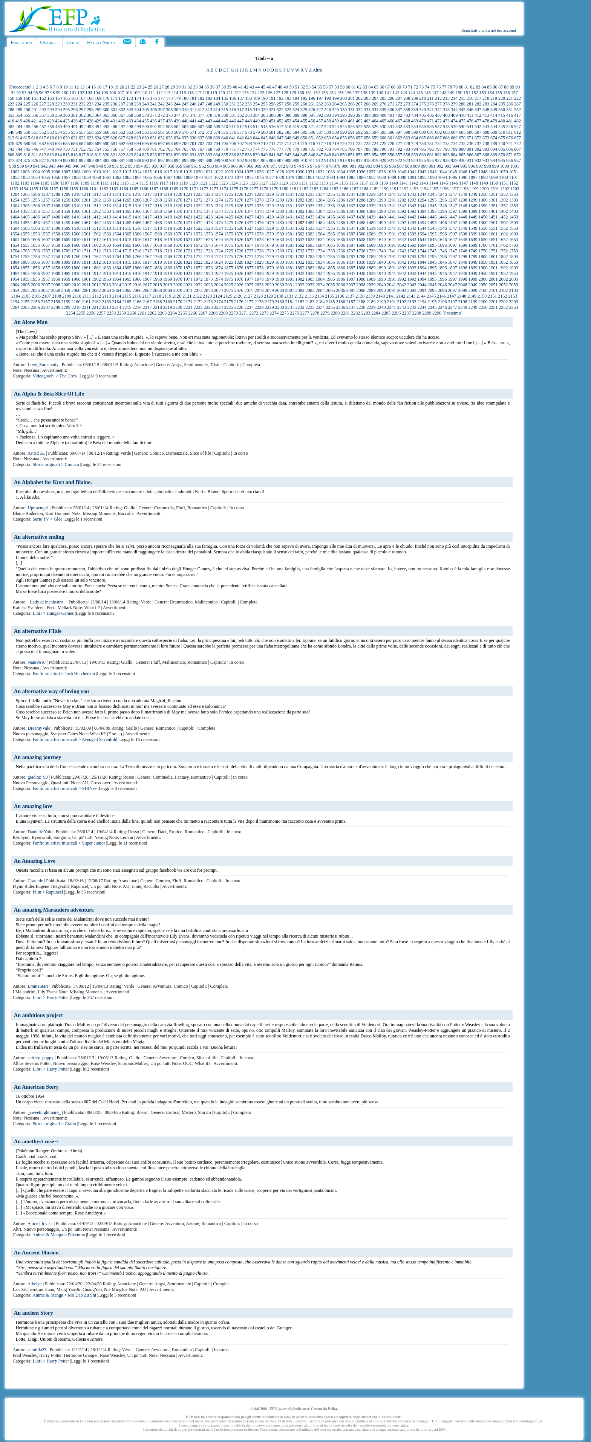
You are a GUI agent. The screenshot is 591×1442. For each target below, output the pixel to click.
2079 (269, 290)
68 (393, 87)
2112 (96, 296)
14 (88, 87)
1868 (157, 267)
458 (327, 121)
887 (121, 160)
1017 (167, 171)
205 (383, 98)
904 (256, 160)
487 (42, 126)
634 (177, 138)
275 (422, 104)
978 (329, 166)
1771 (188, 256)
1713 (106, 251)
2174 (218, 301)
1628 (258, 239)
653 (327, 138)
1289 (371, 200)
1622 (197, 239)
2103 (513, 290)
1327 (248, 205)
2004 (15, 284)
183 (208, 98)
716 (311, 143)
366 (113, 115)
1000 (504, 166)
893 (169, 160)
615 (26, 138)
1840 (381, 262)
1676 (238, 245)
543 (485, 126)
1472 (198, 222)
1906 (35, 273)
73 (421, 87)
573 (208, 132)
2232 (299, 307)
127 (277, 92)
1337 (350, 205)
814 (58, 154)
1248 (462, 194)
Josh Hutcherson (80, 673)
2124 (217, 296)
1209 (65, 194)
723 (367, 143)
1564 (116, 234)
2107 (46, 296)
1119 (183, 183)
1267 (147, 200)
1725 (228, 251)
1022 (218, 171)
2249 (472, 307)
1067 (167, 177)
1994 (422, 279)
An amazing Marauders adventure (54, 910)
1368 (157, 211)
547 (517, 126)
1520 (177, 228)
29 (172, 87)
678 (11, 143)
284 (493, 104)
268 (367, 104)
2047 (452, 284)
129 (292, 92)
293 (50, 109)
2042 (401, 284)
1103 (24, 183)
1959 (65, 279)
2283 (365, 313)
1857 (45, 267)
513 (248, 126)
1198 (464, 188)
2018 (157, 284)
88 (506, 87)
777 (280, 149)
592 (359, 132)
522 (319, 126)
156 (506, 92)
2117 (146, 296)
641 (232, 138)
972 (282, 166)
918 (367, 160)
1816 (136, 262)
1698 (462, 245)
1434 (320, 217)
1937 (350, 273)
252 (240, 104)
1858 (55, 267)
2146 (441, 296)
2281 (345, 313)
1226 (238, 194)
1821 (187, 262)
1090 (401, 177)
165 (66, 98)
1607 (45, 239)
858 (406, 154)
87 (500, 87)
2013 (106, 284)
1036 (360, 171)
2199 (473, 301)
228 (50, 104)
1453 (513, 217)
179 (177, 98)
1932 (299, 273)
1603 (513, 234)
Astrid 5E (36, 453)
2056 (35, 290)
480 (501, 121)
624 (98, 138)
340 (422, 109)
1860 (76, 267)
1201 (494, 188)
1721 (187, 251)
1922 (197, 273)
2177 (249, 301)
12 (76, 87)
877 (42, 160)
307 (161, 109)
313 (208, 109)
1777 (249, 256)
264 (335, 104)
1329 (269, 205)
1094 (442, 177)
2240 (381, 307)
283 (485, 104)
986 (392, 166)
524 (335, 126)
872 (517, 154)
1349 (472, 205)
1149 (483, 183)
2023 (208, 284)
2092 (401, 290)
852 (359, 154)
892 (161, 160)
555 (66, 132)
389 (295, 115)
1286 (340, 200)
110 (144, 92)
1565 (127, 234)
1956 (35, 279)
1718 (157, 251)
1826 (238, 262)
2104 (15, 296)
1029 (289, 171)
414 (493, 115)
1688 (361, 245)
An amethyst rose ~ (36, 1141)
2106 (36, 296)
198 (327, 98)
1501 (493, 222)
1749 (472, 251)
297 (82, 109)
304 (137, 109)
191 (272, 98)
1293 (411, 200)
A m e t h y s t (40, 1223)
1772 (198, 256)
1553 (513, 228)
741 (509, 143)
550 (26, 132)
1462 (96, 222)
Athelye (35, 1283)
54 (314, 87)
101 (73, 92)
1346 (442, 205)
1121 (203, 183)
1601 (493, 234)
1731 (289, 251)
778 (288, 149)
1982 (300, 279)
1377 (249, 211)
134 (332, 92)
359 (58, 115)
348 (485, 109)
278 (446, 104)
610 (501, 132)
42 (246, 87)
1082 (320, 177)
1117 (163, 183)
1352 (503, 205)
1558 (55, 234)
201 (351, 98)
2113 (106, 296)
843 (288, 154)
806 (509, 149)
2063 (106, 290)
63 (365, 87)
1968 (157, 279)
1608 (55, 239)
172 (121, 98)
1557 (45, 234)
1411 (86, 217)
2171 (188, 301)
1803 (513, 256)
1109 (85, 183)
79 (455, 87)
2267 (202, 313)
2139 (370, 296)
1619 (167, 239)
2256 (90, 313)
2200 (483, 301)
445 (224, 121)
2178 (259, 301)
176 (153, 98)
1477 (249, 222)
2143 (410, 296)
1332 (299, 205)
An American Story (36, 1087)
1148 (473, 183)
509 (216, 126)
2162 (96, 301)
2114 (116, 296)
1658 (55, 245)
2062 (96, 290)
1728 (258, 251)
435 (145, 121)
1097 (473, 177)
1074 (238, 177)
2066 (137, 290)
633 (169, 138)
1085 (350, 177)
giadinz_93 (37, 777)
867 (478, 154)
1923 (208, 273)
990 (424, 166)
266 (351, 104)
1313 (106, 205)
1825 (228, 262)
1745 (431, 251)
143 (403, 92)
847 (319, 154)
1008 (76, 171)
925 (422, 160)
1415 (126, 217)
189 (256, 98)
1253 (513, 194)
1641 (391, 239)
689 (98, 143)
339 (414, 109)
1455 (25, 222)
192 (280, 98)
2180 (279, 301)
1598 (462, 234)
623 (90, 138)
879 (58, 160)
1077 (269, 177)
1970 (177, 279)
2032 (299, 284)
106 (112, 92)
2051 (493, 284)
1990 (381, 279)
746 (34, 149)
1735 (330, 251)
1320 (177, 205)
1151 (503, 183)
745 (26, 149)
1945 (431, 273)
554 (58, 132)
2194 (422, 301)
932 (478, 160)
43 (252, 87)
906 (272, 160)
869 (493, 154)
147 (435, 92)
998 (487, 166)
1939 (370, 273)
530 (383, 126)
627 (121, 138)
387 (280, 115)
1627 (248, 239)
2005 (25, 284)
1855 (25, 267)
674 (493, 138)
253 (248, 104)
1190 (384, 188)
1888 (361, 267)
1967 (147, 279)
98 (53, 92)
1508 (55, 228)
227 (42, 104)
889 (137, 160)
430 (106, 121)
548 (11, 132)
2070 (177, 290)
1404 (15, 217)
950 (107, 166)
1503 (513, 222)
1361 (86, 211)
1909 (65, 273)
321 (272, 109)
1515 (126, 228)
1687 (350, 245)
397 (359, 115)
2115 (126, 296)
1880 (279, 267)
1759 (65, 256)
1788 (361, 256)
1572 (198, 234)
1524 (218, 228)
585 (303, 132)
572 (201, 132)
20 (121, 87)
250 (224, 104)
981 (353, 166)
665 (422, 138)
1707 (45, 251)
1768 (157, 256)
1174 (223, 188)
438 (169, 121)
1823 (208, 262)
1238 (360, 194)
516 (272, 126)
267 (359, 104)
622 (82, 138)
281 (470, 104)
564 (137, 132)
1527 (248, 228)
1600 (483, 234)
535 (422, 126)
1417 (147, 217)
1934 (320, 273)
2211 (86, 307)
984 (377, 166)
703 (208, 143)
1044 (442, 171)
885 (106, 160)
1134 (333, 183)
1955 (25, 279)
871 (509, 154)
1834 (320, 262)
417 (517, 115)
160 (26, 98)
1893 (411, 267)
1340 (381, 205)
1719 (167, 251)
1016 (157, 171)
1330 (279, 205)
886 (113, 160)
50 (291, 87)
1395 (432, 211)
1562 (96, 234)
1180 (284, 188)
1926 (238, 273)
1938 (360, 273)
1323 (208, 205)
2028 (258, 284)
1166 (144, 188)
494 (98, 126)
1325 (228, 205)
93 (24, 92)
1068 (177, 177)
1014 (136, 171)
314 (216, 109)
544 (493, 126)
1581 (289, 234)
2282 (355, 313)
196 (311, 98)
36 (212, 87)
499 (137, 126)
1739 (370, 251)
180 (185, 98)
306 (153, 109)
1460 (76, 222)
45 (263, 87)
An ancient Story (33, 1313)
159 (18, 98)
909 (295, 160)
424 (58, 121)
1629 (269, 239)
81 (466, 87)
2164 (116, 301)
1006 (55, 171)
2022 (197, 284)
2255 (80, 313)
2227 (248, 307)
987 (400, 166)
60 (348, 87)
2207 (45, 307)
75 (432, 87)
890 (145, 160)
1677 (249, 245)
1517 (147, 228)
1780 (279, 256)
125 (261, 92)
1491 (391, 222)
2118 (156, 296)
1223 (208, 194)
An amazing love (33, 806)
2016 (136, 284)
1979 (269, 279)
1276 (238, 200)
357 (42, 115)
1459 (65, 222)
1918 (157, 273)
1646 (442, 239)
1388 (361, 211)
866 (470, 154)
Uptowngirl (38, 507)
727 (398, 143)
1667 (147, 245)
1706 (35, 251)
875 (26, 160)
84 (483, 87)
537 (438, 126)
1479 (269, 222)
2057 (45, 290)
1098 (483, 177)
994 (456, 166)
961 (194, 166)
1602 (503, 234)
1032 (320, 171)
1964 (116, 279)
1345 (431, 205)
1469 (167, 222)
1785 (330, 256)
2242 (401, 307)
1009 (86, 171)
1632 (299, 239)
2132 (298, 296)
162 (42, 98)
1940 (381, 273)
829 (177, 154)
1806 (35, 262)
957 (163, 166)
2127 (248, 296)
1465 (127, 222)
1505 (25, 228)
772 (240, 149)
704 (216, 143)
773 (248, 149)
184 (216, 98)
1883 (310, 267)
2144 (421, 296)
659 (375, 138)
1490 (381, 222)
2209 (65, 307)
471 (430, 121)
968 (250, 166)
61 (353, 87)
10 (65, 87)
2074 (218, 290)
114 (174, 92)
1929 (269, 273)
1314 (116, 205)
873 (11, 160)
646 (272, 138)
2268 (212, 313)
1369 (167, 211)
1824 (218, 262)
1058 (76, 177)
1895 (432, 267)
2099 (473, 290)
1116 (153, 183)
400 (383, 115)
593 (367, 132)
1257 (45, 200)
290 (26, 109)
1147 (463, 183)
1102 (15, 183)
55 (319, 87)
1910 (76, 273)
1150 (493, 183)
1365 (127, 211)
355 (26, 115)
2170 (177, 301)
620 (66, 138)
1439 (370, 217)
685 (66, 143)
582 (280, 132)
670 (462, 138)
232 (82, 104)
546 (509, 126)
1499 (473, 222)
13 (82, 87)
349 (493, 109)
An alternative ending (39, 537)
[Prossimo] (452, 313)
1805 (25, 262)
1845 (431, 262)
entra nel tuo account (498, 30)
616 (34, 138)
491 (74, 126)
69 (399, 87)
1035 (350, 171)
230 (66, 104)
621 (74, 138)
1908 (55, 273)
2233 (309, 307)
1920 (177, 273)
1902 (503, 267)
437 (161, 121)
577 (240, 132)
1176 (243, 188)
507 (201, 126)
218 (485, 98)
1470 (177, 222)
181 (193, 98)
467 (398, 121)
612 (517, 132)
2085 (330, 290)
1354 (15, 211)
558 (90, 132)
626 (113, 138)
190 (264, 98)
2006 (35, 284)
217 (478, 98)
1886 (340, 267)
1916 (136, 273)
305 (145, 109)
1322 (197, 205)
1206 (35, 194)
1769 (167, 256)
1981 (289, 279)
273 (406, 104)
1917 (147, 273)
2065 (127, 290)
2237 (350, 307)
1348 (462, 205)
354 (18, 115)
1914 (116, 273)
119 (213, 92)
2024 (218, 284)
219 (493, 98)
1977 (249, 279)
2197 (452, 301)
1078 (279, 177)
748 (50, 149)
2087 (350, 290)
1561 (86, 234)
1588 (361, 234)
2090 (381, 290)
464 (375, 121)
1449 (472, 217)
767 (201, 149)
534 (414, 126)
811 (34, 154)
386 (272, 115)
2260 (131, 313)
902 (240, 160)
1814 (116, 262)
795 (422, 149)
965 (226, 166)
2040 (381, 284)
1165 (133, 188)
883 (90, 160)
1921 (187, 273)
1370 (177, 211)
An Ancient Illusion (36, 1253)
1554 (15, 234)
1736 (340, 251)
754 (98, 149)
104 (96, 92)
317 (240, 109)
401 (390, 115)
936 (509, 160)
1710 (76, 251)
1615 (126, 239)
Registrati (469, 30)
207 (398, 98)
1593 (411, 234)
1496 (442, 222)
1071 (208, 177)
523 (327, 126)
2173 (208, 301)
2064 (116, 290)
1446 (442, 217)
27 (161, 87)
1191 (394, 188)
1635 (330, 239)
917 (359, 160)
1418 (157, 217)
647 (280, 138)
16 (99, 87)
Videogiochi (43, 376)
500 (145, 126)
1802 (503, 256)
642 (240, 138)
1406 (35, 217)
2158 (55, 301)
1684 (320, 245)
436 (153, 121)
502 (161, 126)
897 (201, 160)
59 (342, 87)
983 (369, 166)
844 (295, 154)
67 (387, 87)
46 (268, 87)
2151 (492, 296)
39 (229, 87)
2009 (65, 284)
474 (454, 121)
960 (187, 166)
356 (34, 115)
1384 (320, 211)
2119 (166, 296)
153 (482, 92)
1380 (279, 211)
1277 (249, 200)
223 (11, 104)
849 (335, 154)
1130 (293, 183)
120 (221, 92)
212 (438, 98)
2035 (330, 284)
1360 (76, 211)
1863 (106, 267)
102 (81, 92)
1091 (411, 177)
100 (65, 92)
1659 (65, 245)
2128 (258, 296)
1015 (147, 171)
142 (395, 92)
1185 (333, 188)
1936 (340, 273)
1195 (434, 188)
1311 (86, 205)
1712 (96, 251)
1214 (116, 194)
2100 (483, 290)
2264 (172, 313)
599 (414, 132)
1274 (218, 200)
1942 (401, 273)
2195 (432, 301)
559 (98, 132)
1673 (208, 245)
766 (193, 149)
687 (82, 143)
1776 (238, 256)
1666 (137, 245)
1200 (484, 188)
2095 (432, 290)
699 (177, 143)
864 (454, 154)
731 (430, 143)
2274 (274, 313)
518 (288, 126)
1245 (431, 194)
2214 (116, 307)
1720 (177, 251)
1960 (76, 279)
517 (280, 126)
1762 (96, 256)
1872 (198, 267)
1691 (391, 245)
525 (343, 126)
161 (34, 98)
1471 (188, 222)
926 (430, 160)
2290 (436, 313)
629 (137, 138)
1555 (25, 234)
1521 (187, 228)
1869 (167, 267)
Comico (72, 464)
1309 (65, 205)
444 (216, 121)
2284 (375, 313)
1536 (340, 228)
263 (327, 104)
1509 (65, 228)
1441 (391, 217)
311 (193, 109)
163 (50, 98)
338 (406, 109)
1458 (55, 222)
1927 (248, 273)
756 (113, 149)
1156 (43, 188)
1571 (188, 234)
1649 (472, 239)
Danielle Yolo (40, 831)
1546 (442, 228)
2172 (198, 301)
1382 (300, 211)
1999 (473, 279)
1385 (330, 211)
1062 (116, 177)
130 (300, 92)
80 (461, 87)
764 (177, 149)
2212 (96, 307)
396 (351, 115)
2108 (56, 296)
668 (446, 138)
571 (193, 132)
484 (18, 126)
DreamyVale (39, 728)
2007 (45, 284)
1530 (279, 228)
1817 (147, 262)
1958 (55, 279)
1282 (300, 200)
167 (82, 98)
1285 (330, 200)
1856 (35, 267)
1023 (228, 171)
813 (50, 154)
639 (216, 138)
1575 (228, 234)
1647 (452, 239)
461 (351, 121)
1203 (514, 188)
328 (327, 109)
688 (90, 143)
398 (367, 115)
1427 (248, 217)
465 (383, 121)
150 (459, 92)
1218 (157, 194)
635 (185, 138)
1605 (25, 239)
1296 (442, 200)
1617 (147, 239)
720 (343, 143)
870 (501, 154)
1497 (452, 222)
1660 (76, 245)
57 (331, 87)
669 (454, 138)
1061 (106, 177)
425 (66, 121)
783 (327, 149)
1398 (462, 211)
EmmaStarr (38, 986)
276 (430, 104)
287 (517, 104)
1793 (411, 256)
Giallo (70, 1123)
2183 (310, 301)
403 (406, 115)
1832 (299, 262)
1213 (106, 194)
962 (202, 166)
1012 (116, 171)
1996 (442, 279)
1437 (350, 217)
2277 (304, 313)
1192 (404, 188)
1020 (197, 171)
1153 (13, 188)
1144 (433, 183)
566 (153, 132)
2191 (391, 301)
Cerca (72, 42)
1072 (218, 177)
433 (129, 121)
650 (303, 138)
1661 (86, 245)
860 (422, 154)
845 (303, 154)
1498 (462, 222)
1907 (45, 273)
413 (485, 115)
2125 (227, 296)
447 (240, 121)
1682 (300, 245)
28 (167, 87)
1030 (299, 171)
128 (285, 92)
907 (280, 160)
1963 (106, 279)
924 (414, 160)
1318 (157, 205)
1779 (269, 256)
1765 (127, 256)
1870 (177, 267)
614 (18, 138)
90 (517, 87)
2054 (15, 290)
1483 (310, 222)
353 (11, 115)
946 (76, 166)
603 (446, 132)
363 (90, 115)
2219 (167, 307)
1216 (136, 194)
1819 (167, 262)
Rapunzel (54, 892)
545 (501, 126)
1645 (431, 239)
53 (308, 87)
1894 (422, 267)
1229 (269, 194)
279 (454, 104)
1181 (294, 188)
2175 (228, 301)
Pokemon (76, 1234)
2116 (136, 296)
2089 (371, 290)
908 (288, 160)
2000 (483, 279)
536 (430, 126)
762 (161, 149)
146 (427, 92)
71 (410, 87)
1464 (116, 222)
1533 (309, 228)
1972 (198, 279)
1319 (167, 205)
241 (153, 104)
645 (264, 138)
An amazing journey (37, 757)
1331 (289, 205)
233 (90, 104)
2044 (421, 284)
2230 (279, 307)
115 (182, 92)
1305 (25, 205)
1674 (218, 245)
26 (155, 87)
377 (201, 115)
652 (319, 138)
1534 (320, 228)
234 (98, 104)
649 (295, 138)
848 (327, 154)
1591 (391, 234)
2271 (243, 313)
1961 (86, 279)
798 (446, 149)
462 (359, 121)
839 (256, 154)
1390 (381, 211)
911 (311, 160)
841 (272, 154)
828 (169, 154)
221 (509, 98)
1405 (25, 217)
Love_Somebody (43, 364)
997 (479, 166)
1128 (273, 183)
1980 (279, 279)
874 (18, 160)
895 (185, 160)
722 (359, 143)
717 (319, 143)
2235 (330, 307)
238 (129, 104)
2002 (503, 279)
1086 (361, 177)
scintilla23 (37, 1349)
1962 (96, 279)
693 (129, 143)
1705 (25, 251)
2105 (26, 296)
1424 (218, 217)
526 (351, 126)
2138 (359, 296)
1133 (323, 183)
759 (137, 149)
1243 (411, 194)
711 (272, 143)
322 (280, 109)
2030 (279, 284)
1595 (432, 234)
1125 (243, 183)
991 (432, 166)
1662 (96, 245)
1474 (218, 222)
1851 (493, 262)
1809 (65, 262)
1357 (45, 211)
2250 (482, 307)
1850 (482, 262)
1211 (86, 194)
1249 (472, 194)
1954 (15, 279)
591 (351, 132)
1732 (299, 251)
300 (106, 109)
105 (104, 92)
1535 (330, 228)
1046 (462, 171)
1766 (137, 256)
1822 (197, 262)
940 (28, 166)
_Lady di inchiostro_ (46, 602)
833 (208, 154)
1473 (208, 222)
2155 (25, 301)
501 (153, 126)
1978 (259, 279)
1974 (218, 279)
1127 (263, 183)
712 (280, 143)
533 (406, 126)
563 (129, 132)
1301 (493, 200)
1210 (76, 194)
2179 (269, 301)
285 (501, 104)
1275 (228, 200)
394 (335, 115)
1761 (86, 256)
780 (303, 149)
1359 (65, 211)
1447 (452, 217)
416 (509, 115)
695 (145, 143)
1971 (188, 279)
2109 (66, 296)
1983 (310, 279)
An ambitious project (38, 1015)
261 (311, 104)
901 (232, 160)
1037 (370, 171)
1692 (401, 245)
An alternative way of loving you (51, 691)
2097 (452, 290)
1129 (283, 183)
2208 (55, 307)
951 (115, 166)
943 (52, 166)
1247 (452, 194)
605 (462, 132)
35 (206, 87)
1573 (208, 234)
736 (470, 143)
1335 (330, 205)
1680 (279, 245)
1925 (228, 273)
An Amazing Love (34, 861)
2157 (45, 301)
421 (34, 121)
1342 (401, 205)
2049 (472, 284)
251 (232, 104)
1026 (258, 171)
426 (74, 121)
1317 (147, 205)
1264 (116, 200)
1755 (25, 256)
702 (201, 143)
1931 (289, 273)
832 (201, 154)
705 (224, 143)
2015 (126, 284)
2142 (400, 296)
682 (42, 143)
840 (264, 154)
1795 (432, 256)
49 (285, 87)
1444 (421, 217)
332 (359, 109)
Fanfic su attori (46, 673)
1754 (15, 256)
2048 (462, 284)
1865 (127, 267)
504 (177, 126)
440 (185, 121)
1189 (374, 188)
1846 (442, 262)
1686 (340, 245)
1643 (411, 239)
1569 (167, 234)
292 (42, 109)
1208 (55, 194)
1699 (473, 245)
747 (42, 149)
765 (185, 149)
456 (311, 121)
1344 (421, 205)
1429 (269, 217)
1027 (269, 171)
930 (462, 160)
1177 (254, 188)
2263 (162, 313)
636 (193, 138)
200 (343, 98)
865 (462, 154)
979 (337, 166)
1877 (249, 267)
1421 (187, 217)
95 (36, 92)
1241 (391, 194)
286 (509, 104)
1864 (116, 267)
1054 (35, 177)
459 (335, 121)
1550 (482, 228)
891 (153, 160)
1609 (65, 239)
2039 (370, 284)
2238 (360, 307)
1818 (157, 262)
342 (438, 109)
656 (351, 138)
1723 (208, 251)
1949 (472, 273)
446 (232, 121)
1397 (452, 211)
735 (462, 143)
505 (185, 126)
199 (335, 98)
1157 (53, 188)
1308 (55, 205)
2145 (431, 296)
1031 (309, 171)
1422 (197, 217)
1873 (208, 267)
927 (438, 160)
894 (177, 160)
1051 (513, 171)
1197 (454, 188)
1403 (513, 211)
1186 (344, 188)
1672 (198, 245)
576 (232, 132)
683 (50, 143)
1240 (381, 194)
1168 (163, 188)
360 (66, 115)
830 (185, 154)
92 (19, 92)
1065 (147, 177)
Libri (37, 613)
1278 (259, 200)
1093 (432, 177)
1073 (228, 177)
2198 (462, 301)
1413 (106, 217)
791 (390, 149)
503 (169, 126)
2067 (147, 290)
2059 (65, 290)
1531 (289, 228)
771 (232, 149)
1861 (86, 267)
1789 (371, 256)
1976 (238, 279)
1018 (177, 171)
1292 (401, 200)
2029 (269, 284)
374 (177, 115)
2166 (137, 301)
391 (311, 115)
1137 (363, 183)
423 (50, 121)
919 (375, 160)
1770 (177, 256)
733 (446, 143)
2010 (76, 284)
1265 (127, 200)
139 (372, 92)
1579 (269, 234)
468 (406, 121)
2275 (284, 313)
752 (82, 149)
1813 (106, 262)
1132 (313, 183)
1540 (381, 228)
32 (189, 87)
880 (66, 160)
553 (50, 132)
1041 (411, 171)
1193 (414, 188)
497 (121, 126)
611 (509, 132)
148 (443, 92)
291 (34, 109)
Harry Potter (57, 997)
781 (311, 149)
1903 (513, 267)
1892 (401, 267)
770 (224, 149)
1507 (45, 228)
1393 (411, 211)
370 (145, 115)
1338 (360, 205)
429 (98, 121)
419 (18, 121)
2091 (391, 290)
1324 (218, 205)
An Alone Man (31, 322)
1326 (238, 205)
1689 (371, 245)
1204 (15, 194)
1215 (126, 194)
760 (145, 149)
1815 (126, 262)
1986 (340, 279)
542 (478, 126)
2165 (127, 301)
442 (201, 121)
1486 (340, 222)
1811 (86, 262)
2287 (406, 313)
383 (248, 115)
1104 (35, 183)
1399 (473, 211)
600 (422, 132)
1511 (86, 228)
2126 (237, 296)
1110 (94, 183)
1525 (228, 228)
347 (478, 109)
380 (224, 115)
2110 (76, 296)
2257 (101, 313)
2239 (370, 307)
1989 (371, 279)
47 (274, 87)
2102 (503, 290)
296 (74, 109)
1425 (228, 217)
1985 (330, 279)
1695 (432, 245)
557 (82, 132)
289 (18, 109)
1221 (187, 194)
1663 (106, 245)
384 (256, 115)
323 (288, 109)
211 (430, 98)
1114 (134, 183)
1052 (15, 177)
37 (218, 87)
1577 (249, 234)
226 (34, 104)
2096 (442, 290)
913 (327, 160)
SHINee (89, 788)
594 (375, 132)
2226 (238, 307)
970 (266, 166)
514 (256, 126)
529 (375, 126)
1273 (208, 200)
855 (383, 154)
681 (34, 143)
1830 (279, 262)
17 (105, 87)
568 (169, 132)
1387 (350, 211)
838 (248, 154)
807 (517, 149)
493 (90, 126)
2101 (493, 290)
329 (335, 109)
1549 (472, 228)
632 (161, 138)
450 (264, 121)
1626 (238, 239)
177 (161, 98)
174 (137, 98)
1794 (422, 256)
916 (351, 160)
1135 (343, 183)
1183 (313, 188)
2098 (462, 290)
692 (121, 143)
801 (470, 149)
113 (167, 92)
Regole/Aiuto (101, 42)
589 (335, 132)
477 (478, 121)
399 (375, 115)
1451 (493, 217)
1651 (493, 239)
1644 (421, 239)
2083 (310, 290)
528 (367, 126)
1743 (411, 251)
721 (351, 143)
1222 (197, 194)
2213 (106, 307)
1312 (96, 205)
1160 (83, 188)
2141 (390, 296)
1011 (106, 171)
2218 (157, 307)
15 (93, 87)
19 (116, 87)
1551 (493, 228)
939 (20, 166)
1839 (370, 262)
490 (66, 126)
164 (58, 98)
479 (493, 121)
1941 (391, 273)
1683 (310, 245)
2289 (426, 313)
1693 (411, 245)
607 (478, 132)
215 (462, 98)
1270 (177, 200)
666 (430, 138)
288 (11, 109)
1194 (424, 188)
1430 (279, 217)
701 (193, 143)
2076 (238, 290)
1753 (513, 251)
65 (376, 87)
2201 (493, 301)
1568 (157, 234)
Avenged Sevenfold (99, 739)
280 (462, 104)
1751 (493, 251)
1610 (76, 239)
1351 (493, 205)
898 (208, 160)
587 (319, 132)
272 (398, 104)
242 (161, 104)
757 (121, 149)
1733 (309, 251)
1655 (25, 245)
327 (319, 109)
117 (198, 92)
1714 (116, 251)
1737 (350, 251)
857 (398, 154)
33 (195, 87)
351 (509, 109)
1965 (127, 279)
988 (408, 166)
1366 (137, 211)
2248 (462, 307)
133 (324, 92)
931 (470, 160)
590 (343, 132)
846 (311, 154)
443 (208, 121)
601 (430, 132)
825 (145, 154)
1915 (126, 273)
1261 (86, 200)
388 (288, 115)
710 (264, 143)
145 (419, 92)
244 (177, 104)
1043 (431, 171)
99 (58, 92)
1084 (340, 177)
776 (272, 149)
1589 (371, 234)
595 (383, 132)
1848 (462, 262)
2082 (300, 290)
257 (280, 104)
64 (370, 87)
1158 (63, 188)
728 (406, 143)
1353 (513, 205)
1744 (421, 251)
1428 (258, 217)
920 (383, 160)
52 (302, 87)
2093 (411, 290)
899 (216, 160)
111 (152, 92)
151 (467, 92)
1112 (114, 183)
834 (216, 154)
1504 (15, 228)
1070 (198, 177)
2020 (177, 284)
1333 (309, 205)
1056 (55, 177)
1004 (35, 171)
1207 (45, 194)
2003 (513, 279)
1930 (279, 273)
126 (269, 92)
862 (438, 154)
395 (343, 115)
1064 (137, 177)
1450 (482, 217)
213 (446, 98)
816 (74, 154)
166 (74, 98)
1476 (238, 222)
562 (121, 132)
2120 (176, 296)
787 (359, 149)
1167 (153, 188)
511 (232, 126)
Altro (317, 70)
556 (74, 132)
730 (422, 143)
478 (485, 121)
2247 (452, 307)
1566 (137, 234)
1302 (503, 200)
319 (256, 109)
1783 (310, 256)
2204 (15, 307)
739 (493, 143)
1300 (483, 200)
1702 (503, 245)
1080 (300, 177)
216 (470, 98)
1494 (422, 222)
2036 (340, 284)
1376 (238, 211)
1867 (147, 267)
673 (485, 138)
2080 (279, 290)
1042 (421, 171)
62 (359, 87)
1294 (422, 200)
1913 (106, 273)
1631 (289, 239)
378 (208, 115)
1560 (76, 234)
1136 (353, 183)
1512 (96, 228)
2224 (218, 307)
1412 (96, 217)
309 (177, 109)
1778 (259, 256)
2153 (512, 296)
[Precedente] (20, 87)
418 (11, 121)
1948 (462, 273)
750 (66, 149)
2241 (391, 307)
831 (193, 154)
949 (99, 166)
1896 (442, 267)
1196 (444, 188)
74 (427, 87)
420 (26, 121)
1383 (310, 211)
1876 (238, 267)
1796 (442, 256)
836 (232, 154)
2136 (339, 296)
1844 (421, 262)
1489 (371, 222)
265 (343, 104)
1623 (208, 239)
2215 (126, 307)
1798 (462, 256)
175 (145, 98)
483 (11, 126)
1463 (106, 222)
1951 (493, 273)
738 (485, 143)
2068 (157, 290)
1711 (86, 251)
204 (375, 98)
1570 (177, 234)
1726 (238, 251)
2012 (96, 284)
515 (264, 126)
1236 (340, 194)
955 (147, 166)
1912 (96, 273)
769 (216, 149)
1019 (187, 171)
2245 (431, 307)
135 (340, 92)
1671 (188, 245)
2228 (258, 307)
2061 (86, 290)
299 (98, 109)
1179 (274, 188)
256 (272, 104)
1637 (350, 239)
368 (129, 115)
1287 (350, 200)
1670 (177, 245)
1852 (503, 262)
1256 (35, 200)
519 (295, 126)
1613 (106, 239)
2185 (330, 301)
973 (289, 166)
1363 (106, 211)
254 (256, 104)
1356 (35, 211)
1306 (35, 205)
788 (367, 149)
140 (380, 92)
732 (438, 143)
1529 (269, 228)
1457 (45, 222)
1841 (391, 262)
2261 (141, 313)
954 (139, 166)
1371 (188, 211)
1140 (393, 183)
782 (319, 149)
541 (470, 126)
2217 (147, 307)
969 (258, 166)
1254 (15, 200)
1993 (411, 279)
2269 (223, 313)
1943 (411, 273)
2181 (289, 301)
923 (406, 160)
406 (430, 115)
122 (237, 92)
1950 (482, 273)
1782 (300, 256)
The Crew (69, 376)
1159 (73, 188)
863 (446, 154)
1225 (228, 194)
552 (42, 132)
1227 (248, 194)
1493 (411, 222)
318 (248, 109)
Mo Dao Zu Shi (82, 1295)
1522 (197, 228)
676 (509, 138)
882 (82, 160)
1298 (462, 200)
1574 (218, 234)
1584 (320, 234)
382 (240, 115)
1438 (360, 217)
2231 (289, 307)
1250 (482, 194)
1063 (127, 177)
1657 (45, 245)
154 (490, 92)
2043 (411, 284)
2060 (76, 290)
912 (319, 160)
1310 (76, 205)
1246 (442, 194)
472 (438, 121)
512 (240, 126)
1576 (238, 234)
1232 (299, 194)
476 (470, 121)
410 (462, 115)
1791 (391, 256)
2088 (361, 290)
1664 (116, 245)
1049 (493, 171)
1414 (116, 217)
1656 (35, 245)
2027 (248, 284)
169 (98, 98)
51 (297, 87)
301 (113, 109)
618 (50, 138)
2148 (461, 296)
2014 (116, 284)
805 (501, 149)
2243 (411, 307)
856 (390, 154)
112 (159, 92)
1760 (76, 256)
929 (454, 160)
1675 (228, 245)
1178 (263, 188)
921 (390, 160)
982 (361, 166)
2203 (513, 301)
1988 (361, 279)
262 (319, 104)
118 (206, 92)
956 (155, 166)
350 (501, 109)
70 (404, 87)
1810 (76, 262)
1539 (370, 228)
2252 (503, 307)
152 (475, 92)
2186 (340, 301)
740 (501, 143)
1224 (218, 194)
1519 (167, 228)
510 (224, 126)
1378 (259, 211)
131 (308, 92)
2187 (350, 301)
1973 (208, 279)
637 (201, 138)
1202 (504, 188)
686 (74, 143)
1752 (503, 251)
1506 (35, 228)
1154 (23, 188)
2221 (187, 307)
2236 (340, 307)
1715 (126, 251)
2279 (324, 313)
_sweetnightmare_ (44, 1112)
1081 (310, 177)
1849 (472, 262)
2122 (197, 296)
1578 (259, 234)
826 (153, 154)
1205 (25, 194)
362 (82, 115)
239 (137, 104)
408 (446, 115)
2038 (360, 284)
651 (311, 138)
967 (242, 166)
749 (58, 149)
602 (438, 132)
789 (375, 149)
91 (13, 92)
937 (517, 160)
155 (498, 92)
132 (316, 92)
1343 (411, 205)
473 (446, 121)
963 (210, 166)
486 (34, 126)
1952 (503, 273)
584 (295, 132)
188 (248, 98)
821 (113, 154)
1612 (96, 239)
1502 (503, 222)
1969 (167, 279)
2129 (268, 296)
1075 (249, 177)
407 (438, 115)
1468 (157, 222)
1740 (381, 251)
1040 (401, 171)
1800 (483, 256)
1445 (431, 217)
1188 (364, 188)
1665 (127, 245)
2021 (187, 284)
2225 (228, 307)
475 (462, 121)
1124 (233, 183)
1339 (370, 205)
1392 (401, 211)
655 (343, 138)
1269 (167, 200)
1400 (483, 211)
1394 (422, 211)
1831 (289, 262)
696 (153, 143)
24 (144, 87)
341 (430, 109)
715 (303, 143)
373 (169, 115)
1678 (259, 245)
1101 (513, 177)
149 (451, 92)
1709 (65, 251)
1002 (15, 171)
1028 (279, 171)
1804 (15, 262)
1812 (96, 262)
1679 (269, 245)
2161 (86, 301)
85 (489, 87)
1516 (136, 228)
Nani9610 (36, 662)
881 (74, 160)
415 (501, 115)
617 (42, 138)
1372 (198, 211)
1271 (188, 200)
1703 (513, 245)
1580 (279, 234)
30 (178, 87)
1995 (432, 279)
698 (169, 143)
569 (177, 132)
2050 (482, 284)
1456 (35, 222)
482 (517, 121)
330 (343, 109)
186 (232, 98)
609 (493, 132)
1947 (452, 273)
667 (438, 138)
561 (113, 132)
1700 (483, 245)
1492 (401, 222)
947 (84, 166)
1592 (401, 234)
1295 (432, 200)
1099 (493, 177)
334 (375, 109)
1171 (194, 188)
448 (248, 121)
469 (414, 121)
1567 (147, 234)
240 (145, 104)
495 (106, 126)
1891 (391, 267)
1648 (462, 239)
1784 (320, 256)
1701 (493, 245)
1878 (259, 267)
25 (150, 87)
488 (50, 126)
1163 (113, 188)
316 (232, 109)
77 (444, 87)
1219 (167, 194)
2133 (309, 296)
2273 (263, 313)
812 (42, 154)
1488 (361, 222)
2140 (380, 296)
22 (133, 87)
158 (11, 98)
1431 (289, 217)
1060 (96, 177)
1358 (55, 211)
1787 (350, 256)
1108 (75, 183)
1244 (421, 194)
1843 (411, 262)
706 (232, 143)
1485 (330, 222)
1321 (187, 205)
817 (82, 154)
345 (462, 109)
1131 (303, 183)
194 (295, 98)
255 (264, 104)
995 (464, 166)
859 (414, 154)
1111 (104, 183)
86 (495, 87)
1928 (258, 273)
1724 (218, 251)
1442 (401, 217)
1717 (147, 251)
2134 (319, 296)
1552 (503, 228)
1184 (324, 188)
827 (161, 154)
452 (280, 121)
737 (478, 143)
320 (264, 109)
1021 (208, 171)
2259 (121, 313)
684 (58, 143)
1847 (452, 262)
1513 (106, 228)
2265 (182, 313)
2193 (411, 301)
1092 (422, 177)
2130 (278, 296)
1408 (55, 217)
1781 (289, 256)
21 (127, 87)
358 (50, 115)
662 (398, 138)
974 (297, 166)
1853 (513, 262)
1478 (259, 222)
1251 (493, 194)
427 (82, 121)
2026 (238, 284)
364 (98, 115)
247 (201, 104)
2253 (513, 307)
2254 (70, 313)
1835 (330, 262)
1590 (381, 234)
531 (390, 126)
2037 (350, 284)
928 (446, 160)
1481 (289, 222)
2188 (361, 301)
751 (74, 149)
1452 (503, 217)
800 (462, 149)
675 (501, 138)
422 (42, 121)
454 (295, 121)
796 (430, 149)
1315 (126, 205)
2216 (136, 307)
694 (137, 143)
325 (303, 109)
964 (218, 166)
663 (406, 138)
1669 (167, 245)
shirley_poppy (41, 1057)
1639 (370, 239)
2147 (451, 296)
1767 (147, 256)
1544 (421, 228)
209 (414, 98)
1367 (147, 211)
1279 (269, 200)
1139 (383, 183)
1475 (228, 222)
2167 (147, 301)
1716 (136, 251)
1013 (126, 171)
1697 (452, 245)
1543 (411, 228)
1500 (483, 222)
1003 (25, 171)
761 (153, 149)
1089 (391, 177)
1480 (279, 222)
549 (18, 132)
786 (351, 149)
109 (136, 92)
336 (390, 109)
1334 (320, 205)
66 (382, 87)
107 (120, 92)
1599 (473, 234)
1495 (432, 222)
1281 (289, 200)
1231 (289, 194)
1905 (25, 273)
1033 (330, 171)
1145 (443, 183)
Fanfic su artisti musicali (55, 739)
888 (129, 160)
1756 (35, 256)
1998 (462, 279)
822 (121, 154)
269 (375, 104)
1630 (279, 239)
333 (367, 109)
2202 (503, 301)
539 (454, 126)
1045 (452, 171)
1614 (116, 239)
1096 (462, 177)
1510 (76, 228)
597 (398, 132)
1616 (136, 239)
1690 (381, 245)
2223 (208, 307)
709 (256, 143)
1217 (147, 194)
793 (406, 149)
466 (390, 121)
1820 (177, 262)
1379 (269, 211)
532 (398, 126)
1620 (177, 239)
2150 (482, 296)
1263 (106, 200)
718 (327, 143)
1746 (442, 251)
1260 (76, 200)
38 (223, 87)
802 (478, 149)
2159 (65, 301)
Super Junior (93, 843)
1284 (320, 200)
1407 (45, 217)
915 (343, 160)
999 (495, 166)
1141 (403, 183)
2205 (25, 307)
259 (295, 104)
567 (161, 132)
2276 (294, 313)
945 (68, 166)
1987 (350, 279)
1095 (452, 177)
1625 (228, 239)
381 (232, 115)
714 (295, 143)
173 (129, 98)
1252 (503, 194)
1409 (65, 217)
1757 (45, 256)
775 (264, 149)
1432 (299, 217)
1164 (124, 188)
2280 (335, 313)
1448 (462, 217)
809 (18, 154)
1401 (493, 211)
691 (113, 143)
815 (66, 154)
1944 (421, 273)
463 (367, 121)
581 (272, 132)
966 (234, 166)
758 (129, 149)
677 (517, 138)
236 (113, 104)
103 (89, 92)
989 (416, 166)
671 (470, 138)
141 (387, 92)
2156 (35, 301)
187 (240, 98)
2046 (442, 284)
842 (280, 154)
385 (264, 115)
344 (454, 109)
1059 (86, 177)
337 (398, 109)
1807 (45, 262)
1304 (15, 205)
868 (485, 154)
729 (414, 143)
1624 (218, 239)
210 (422, 98)
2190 (381, 301)
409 (454, 115)
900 (224, 160)
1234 (320, 194)
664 (414, 138)
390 (303, 115)
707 (240, 143)
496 (113, 126)
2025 (228, 284)
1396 (442, 211)
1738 (360, 251)
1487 (350, 222)
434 (137, 121)
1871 (188, 267)
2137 (349, 296)
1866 (137, 267)
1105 (44, 183)
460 (343, 121)
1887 (350, 267)
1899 (473, 267)
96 (41, 92)
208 (406, 98)
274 (414, 104)
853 (367, 154)
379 (216, 115)
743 (11, 149)
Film (37, 892)
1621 (187, 239)
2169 (167, 301)
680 (26, 143)
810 (26, 154)
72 (415, 87)
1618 (157, 239)
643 (248, 138)
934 (493, 160)
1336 (340, 205)
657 (359, 138)
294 (58, 109)
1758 (55, 256)
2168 (157, 301)
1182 (304, 188)
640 (224, 138)
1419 (167, 217)
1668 (157, 245)
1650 (482, 239)
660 (383, 138)
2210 (76, 307)
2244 (421, 307)
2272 (253, 313)
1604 (15, 239)
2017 (147, 284)
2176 (238, 301)
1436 (340, 217)
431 (113, 121)
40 (235, 87)
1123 (223, 183)
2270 (233, 313)
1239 (370, 194)
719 (335, 143)
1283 (310, 200)
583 (288, 132)
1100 (503, 177)
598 (406, 132)
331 (351, 109)
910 (303, 160)
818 (90, 154)
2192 (401, 301)
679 (18, 143)
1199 (474, 188)
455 (303, 121)
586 (311, 132)
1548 (462, 228)
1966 (137, 279)
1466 (137, 222)
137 (356, 92)
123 (245, 92)
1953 (513, 273)
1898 (462, 267)
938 (12, 166)
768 (208, 149)
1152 (513, 183)
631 (153, 138)
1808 (55, 262)
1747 (452, 251)
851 (351, 154)
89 (512, 87)
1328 (258, 205)
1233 (309, 194)
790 (383, 149)
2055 (25, 290)
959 (179, 166)
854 (375, 154)
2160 (76, 301)
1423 (208, 217)
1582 (300, 234)
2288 (416, 313)
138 (364, 92)
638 (208, 138)
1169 (173, 188)
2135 (329, 296)
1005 (45, 171)
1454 (15, 222)
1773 (208, 256)
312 (201, 109)
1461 (86, 222)
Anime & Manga (47, 1234)
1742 (401, 251)
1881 (289, 267)
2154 (15, 301)
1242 (401, 194)
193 (288, 98)
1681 (289, 245)
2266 (192, 313)
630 (145, 138)
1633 (309, 239)
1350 (482, 205)
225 (26, 104)
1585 (330, 234)
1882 (300, 267)
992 (440, 166)
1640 (381, 239)
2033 (309, 284)
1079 (289, 177)
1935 (330, 273)
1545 (431, 228)
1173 (214, 188)
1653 (513, 239)
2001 (493, 279)
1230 (279, 194)
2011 (86, 284)
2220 (177, 307)
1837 (350, 262)
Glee (58, 519)
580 (264, 132)
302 (121, 109)
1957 (45, 279)
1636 (340, 239)
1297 (452, 200)
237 (121, 104)
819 (98, 154)
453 (288, 121)
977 (321, 166)
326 (311, 109)
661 (390, 138)
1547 (452, 228)
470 (422, 121)
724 (375, 143)
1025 (248, 171)
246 (193, 104)
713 (288, 143)
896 (193, 160)
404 (414, 115)
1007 (65, 171)
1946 (442, 273)
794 (414, 149)
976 (313, 166)
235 (106, 104)
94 (30, 92)
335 (383, 109)
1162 (103, 188)
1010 (96, 171)
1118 (173, 183)
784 (335, 149)
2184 (320, 301)
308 (169, 109)
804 (493, 149)
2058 (55, 290)
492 (82, 126)
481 (509, 121)
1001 (514, 166)
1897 (452, 267)
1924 (218, 273)
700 (185, 143)
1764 (116, 256)
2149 (471, 296)
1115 (143, 183)
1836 (340, 262)
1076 (259, 177)
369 (137, 115)
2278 (314, 313)
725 (383, 143)
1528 (258, 228)
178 (169, 98)
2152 (502, 296)
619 (58, 138)
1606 (35, 239)
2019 (167, 284)
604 (454, 132)
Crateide (35, 880)
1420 (177, 217)
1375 (228, 211)
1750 (482, 251)
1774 (218, 256)
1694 (422, 245)
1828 (258, 262)
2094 (422, 290)
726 (390, 143)
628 (129, 138)
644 (256, 138)
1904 (15, 273)
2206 (35, 307)
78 (449, 87)
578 (248, 132)
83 (478, 87)
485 (26, 126)
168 (90, 98)
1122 (213, 183)
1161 (93, 188)
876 (34, 160)
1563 (106, 234)
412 (478, 115)
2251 (493, 307)
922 (398, 160)
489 (58, 126)
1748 (462, 251)
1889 (371, 267)
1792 (401, 256)
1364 (116, 211)
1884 (320, 267)
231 (74, 104)
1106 (55, 183)
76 (438, 87)
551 (34, 132)
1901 (493, 267)
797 (438, 149)
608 (485, 132)
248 (208, 104)
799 (454, 149)
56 (325, 87)
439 (177, 121)
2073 (208, 290)
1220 (177, 194)
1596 (442, 234)
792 (398, 149)
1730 (279, 251)
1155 (33, 188)
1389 (371, 211)
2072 (198, 290)
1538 (360, 228)
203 (367, 98)
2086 (340, 290)
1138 (373, 183)
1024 (238, 171)
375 (185, 115)
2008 (55, 284)
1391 (391, 211)
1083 (330, 177)
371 (153, 115)
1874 (218, 267)
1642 (401, 239)
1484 (320, 222)
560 (106, 132)
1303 (513, 200)
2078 (259, 290)
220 (501, 98)
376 (193, 115)
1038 (381, 171)
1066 (157, 177)
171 (113, 98)
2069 (167, 290)
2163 (106, 301)
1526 (238, 228)
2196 (442, 301)
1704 (15, 251)
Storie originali (46, 464)
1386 (340, 211)
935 (501, 160)
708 (248, 143)
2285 (385, 313)
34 (201, 87)
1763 (106, 256)
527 (359, 126)
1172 (203, 188)
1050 (503, 171)
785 (343, 149)
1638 (360, 239)
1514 (116, 228)
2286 (396, 313)
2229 (269, 307)
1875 (228, 267)
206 (390, 98)
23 (138, 87)
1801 (493, 256)
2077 (249, 290)
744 (18, 149)
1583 (310, 234)
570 (185, 132)
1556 (35, 234)
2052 (503, 284)
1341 (391, 205)
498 (129, 126)
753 (90, 149)
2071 (188, 290)
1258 (55, 200)
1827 (248, 262)
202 (359, 98)
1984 (320, 279)
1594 (422, 234)
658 (367, 138)
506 (193, 126)
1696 (442, 245)
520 (303, 126)
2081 (289, 290)
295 (66, 109)
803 (485, 149)
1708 (55, 251)
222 (517, 98)
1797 (452, 256)
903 (248, 160)
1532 (299, 228)
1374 (218, 211)
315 (224, 109)
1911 (86, 273)
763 (169, 149)
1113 (124, 183)
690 (106, 143)
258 (288, 104)
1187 (354, 188)
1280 (279, 200)
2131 (288, 296)
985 (384, 166)
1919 (167, 273)
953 (131, 166)
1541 (391, 228)
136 (348, 92)
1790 (381, 256)
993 (448, 166)
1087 (371, 177)
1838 (360, 262)
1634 (320, 239)
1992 (401, 279)
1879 (269, 267)
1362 (96, 211)
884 (98, 160)
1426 (238, 217)
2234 (320, 307)
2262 (151, 313)
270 (383, 104)
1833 (309, 262)
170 (106, 98)
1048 (482, 171)
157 (514, 92)
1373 (208, 211)
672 (478, 138)
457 (319, 121)
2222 (197, 307)
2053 (513, 284)
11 (71, 87)
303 (129, 109)
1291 (391, 200)
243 (169, 104)
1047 (472, 171)
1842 (401, 262)
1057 (65, 177)
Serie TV (41, 519)
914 (335, 160)
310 (185, 109)
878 (50, 160)
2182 (300, 301)
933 (485, 160)
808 (11, 154)
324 (295, 109)
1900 (483, 267)
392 (319, 115)
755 (106, 149)
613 (11, 138)
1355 (25, 211)
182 (201, 98)
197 (319, 98)
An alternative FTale (38, 631)
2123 (207, 296)
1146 (453, 183)
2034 (320, 284)
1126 (253, 183)
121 (229, 92)
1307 (45, 205)
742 (517, 143)
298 (90, 109)
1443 (411, 217)
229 (58, 104)
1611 (86, 239)
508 (208, 126)
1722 (197, 251)
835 (224, 154)
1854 (15, 267)
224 (18, 104)
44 (257, 87)
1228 (258, 194)
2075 (228, 290)
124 (253, 92)
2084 (320, 290)
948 (92, 166)
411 (470, 115)
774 (256, 149)
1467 (147, 222)
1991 (391, 279)
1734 (320, 251)
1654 (15, 245)
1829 (269, 262)
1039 (391, 171)
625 (106, 138)
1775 (228, 256)
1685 (330, 245)
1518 (157, 228)
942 (44, 166)
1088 (381, 177)
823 (129, 154)
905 (264, 160)
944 (60, 166)
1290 (381, 200)
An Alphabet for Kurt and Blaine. (53, 482)
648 (288, 138)
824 (137, 154)
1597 (452, 234)
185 (224, 98)
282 (478, 104)
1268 (157, 200)
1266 (137, 200)
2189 (371, 301)
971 (274, 166)
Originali (49, 42)
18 (110, 87)
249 (216, 104)
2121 (186, 296)
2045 (431, 284)
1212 (96, 194)
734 (454, 143)
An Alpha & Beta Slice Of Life (49, 394)
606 (470, 132)
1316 (136, 205)
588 (327, 132)
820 (106, 154)
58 (336, 87)
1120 (193, 183)
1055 (45, 177)
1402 (503, 211)
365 (106, 115)
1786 (340, 256)
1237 (350, 194)
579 (256, 132)
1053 (25, 177)
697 (161, 143)
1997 (452, 279)
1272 (198, 200)
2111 (87, 296)
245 (185, 104)
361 (74, 115)
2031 (289, 284)
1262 (96, 200)
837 (240, 154)
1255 (25, 200)
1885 (330, 267)
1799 (473, 256)
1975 (228, 279)
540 (462, 126)
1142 (413, 183)
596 (390, 132)
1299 (473, 200)
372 (161, 115)
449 (256, 121)
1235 (330, 194)
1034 (340, 171)
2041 (391, 284)
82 (472, 87)
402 (398, 115)
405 (422, 115)
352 (517, 109)
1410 (76, 217)
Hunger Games (59, 613)
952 (123, 166)
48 (280, 87)
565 (145, 132)
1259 (65, 200)
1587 (350, 234)
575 (224, 132)
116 (190, 92)
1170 (183, 188)
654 (335, 138)
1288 (361, 200)
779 (295, 149)
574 (216, 132)
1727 (248, 251)
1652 (503, 239)
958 (171, 166)
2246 (442, 307)
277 (438, 104)
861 (430, 154)
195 (303, 98)
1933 (309, 273)
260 (303, 104)
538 (446, 126)
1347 (452, 205)
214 (454, 98)
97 (47, 92)
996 (472, 166)
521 (311, 126)
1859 (65, 267)
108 (128, 92)
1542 (401, 228)
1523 (208, 228)
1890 (381, 267)
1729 (269, 251)
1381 (289, 211)
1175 (234, 188)
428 (90, 121)
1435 (330, 217)
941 (36, 166)
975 (305, 166)
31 (184, 87)
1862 (96, 267)
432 (121, 121)
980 (345, 166)
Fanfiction (21, 42)
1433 (309, 217)
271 (390, 104)
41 (240, 87)
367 (121, 115)
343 (446, 109)
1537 (350, 228)
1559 (65, 234)
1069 (188, 177)
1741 (391, 251)
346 (470, 109)
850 (343, 154)
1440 (381, 217)
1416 (136, 217)
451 (272, 121)
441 (193, 121)
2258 (111, 313)
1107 (65, 183)
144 (411, 92)
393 (327, 115)
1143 (423, 183)
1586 (340, 234)
